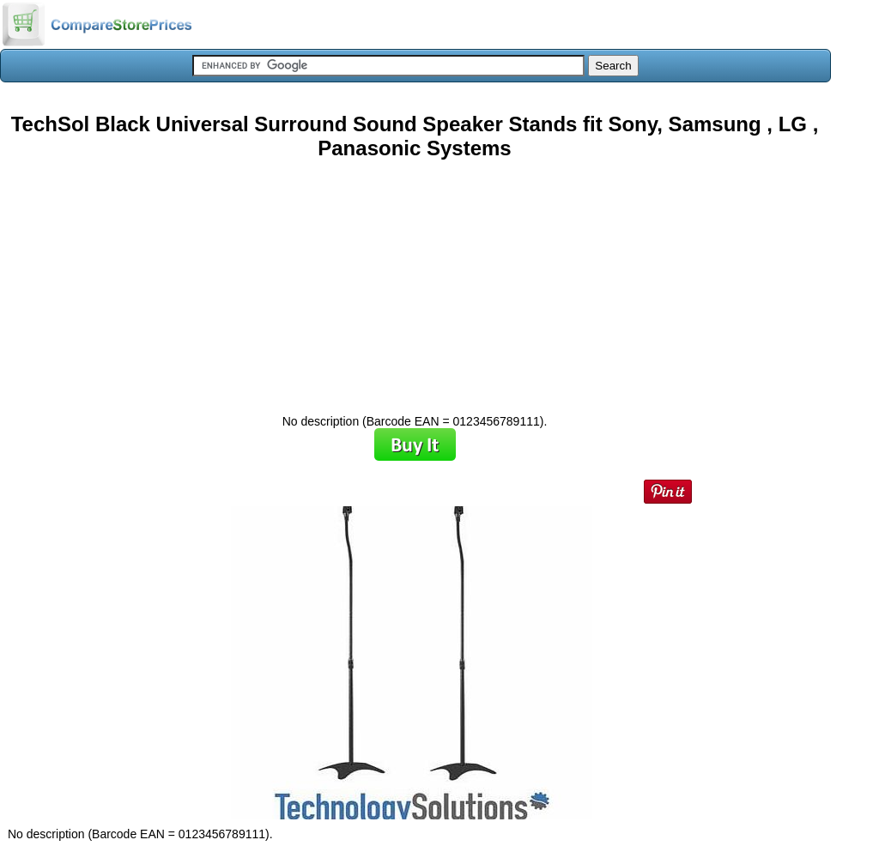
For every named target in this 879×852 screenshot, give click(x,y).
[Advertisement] (415, 280)
